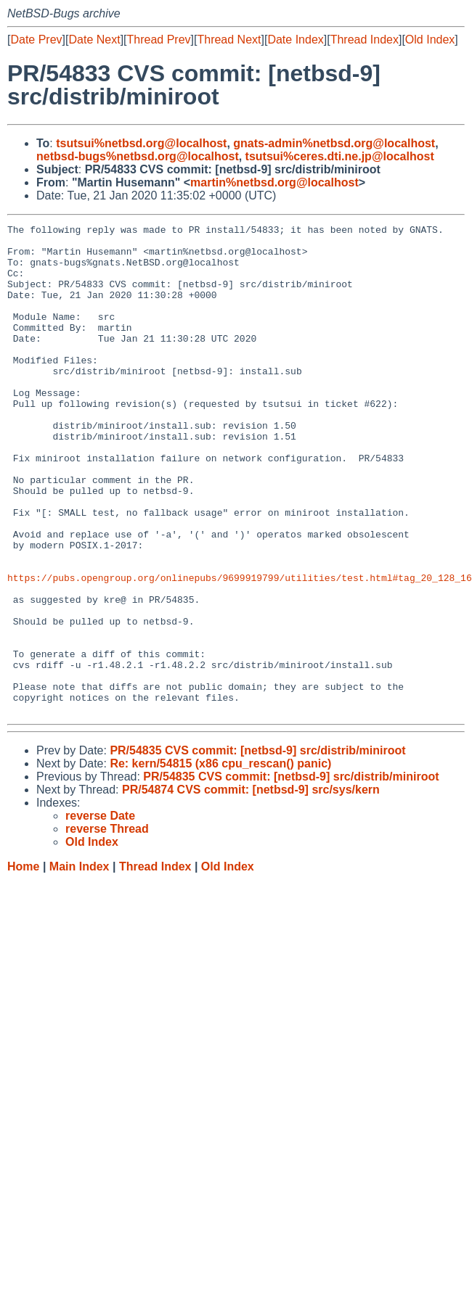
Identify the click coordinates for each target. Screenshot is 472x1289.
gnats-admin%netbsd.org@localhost (334, 143)
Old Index (430, 39)
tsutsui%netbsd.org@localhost (141, 143)
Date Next (94, 39)
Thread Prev (159, 39)
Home (23, 964)
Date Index (295, 39)
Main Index (79, 964)
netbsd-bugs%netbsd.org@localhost (137, 156)
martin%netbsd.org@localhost (274, 182)
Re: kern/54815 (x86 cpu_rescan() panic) (220, 861)
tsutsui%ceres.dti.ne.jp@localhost (339, 156)
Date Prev (36, 39)
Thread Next (229, 39)
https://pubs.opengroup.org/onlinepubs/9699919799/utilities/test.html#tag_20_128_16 (239, 649)
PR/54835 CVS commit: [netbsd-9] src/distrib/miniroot (257, 848)
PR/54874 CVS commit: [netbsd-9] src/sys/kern (251, 887)
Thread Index (364, 39)
